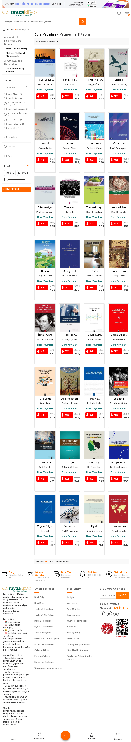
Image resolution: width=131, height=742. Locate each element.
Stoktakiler (11, 136)
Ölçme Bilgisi (45, 526)
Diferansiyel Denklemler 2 (45, 207)
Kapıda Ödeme (42, 656)
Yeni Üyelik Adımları (77, 650)
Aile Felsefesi (69, 398)
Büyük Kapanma (94, 271)
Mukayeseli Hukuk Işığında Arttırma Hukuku (69, 271)
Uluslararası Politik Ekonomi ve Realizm (119, 526)
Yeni (8, 156)
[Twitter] (111, 614)
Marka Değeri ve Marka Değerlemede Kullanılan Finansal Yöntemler (118, 335)
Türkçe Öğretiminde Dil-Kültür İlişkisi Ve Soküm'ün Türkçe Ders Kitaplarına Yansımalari (70, 462)
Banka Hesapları (42, 620)
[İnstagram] (119, 614)
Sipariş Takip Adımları (78, 644)
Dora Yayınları (45, 89)
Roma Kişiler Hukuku (94, 80)
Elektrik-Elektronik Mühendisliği (16, 54)
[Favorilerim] (119, 13)
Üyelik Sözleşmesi (43, 626)
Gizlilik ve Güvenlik (44, 644)
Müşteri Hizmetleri (77, 620)
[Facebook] (103, 614)
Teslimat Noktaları (44, 615)
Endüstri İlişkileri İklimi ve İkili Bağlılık (119, 398)
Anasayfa (8, 29)
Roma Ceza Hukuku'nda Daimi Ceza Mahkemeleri (119, 271)
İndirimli (9, 146)
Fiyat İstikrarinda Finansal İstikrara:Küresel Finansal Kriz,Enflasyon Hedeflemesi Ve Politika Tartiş (94, 526)
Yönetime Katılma (45, 462)
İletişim (70, 597)
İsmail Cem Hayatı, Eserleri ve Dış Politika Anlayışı (45, 335)
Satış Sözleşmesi (43, 632)
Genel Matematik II (45, 143)
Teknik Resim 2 (70, 80)
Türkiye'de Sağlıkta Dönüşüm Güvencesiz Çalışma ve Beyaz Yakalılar (45, 398)
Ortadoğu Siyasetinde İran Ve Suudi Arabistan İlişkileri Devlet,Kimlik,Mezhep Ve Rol (94, 462)
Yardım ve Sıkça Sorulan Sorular (79, 658)
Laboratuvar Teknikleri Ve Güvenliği (94, 143)
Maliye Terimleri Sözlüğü (94, 398)
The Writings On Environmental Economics (94, 207)
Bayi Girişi (39, 597)
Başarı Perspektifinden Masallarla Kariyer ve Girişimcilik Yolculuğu (45, 271)
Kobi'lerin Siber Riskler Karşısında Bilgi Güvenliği (69, 335)
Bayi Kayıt (39, 603)
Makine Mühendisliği (16, 48)
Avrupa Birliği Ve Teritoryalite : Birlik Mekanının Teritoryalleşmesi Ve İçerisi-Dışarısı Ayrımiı (118, 462)
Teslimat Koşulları (43, 609)
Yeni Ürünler (73, 609)
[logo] (19, 13)
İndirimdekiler (74, 615)
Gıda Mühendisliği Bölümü (15, 70)
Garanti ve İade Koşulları (47, 638)
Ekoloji (119, 80)
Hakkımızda (73, 638)
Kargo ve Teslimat (44, 662)
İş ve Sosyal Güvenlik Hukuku (45, 80)
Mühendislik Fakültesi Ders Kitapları (12, 41)
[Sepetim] (127, 13)
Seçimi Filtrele (16, 189)
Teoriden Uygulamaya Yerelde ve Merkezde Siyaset (69, 207)
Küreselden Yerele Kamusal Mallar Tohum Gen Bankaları (118, 207)
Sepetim (71, 626)
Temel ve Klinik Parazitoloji (69, 526)
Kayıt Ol (123, 595)
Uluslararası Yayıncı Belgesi (48, 668)
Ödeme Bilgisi (41, 650)
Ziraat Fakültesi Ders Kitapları (13, 62)
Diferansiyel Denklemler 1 (119, 143)
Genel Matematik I (69, 143)
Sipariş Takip (74, 632)
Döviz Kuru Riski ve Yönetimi (94, 335)
